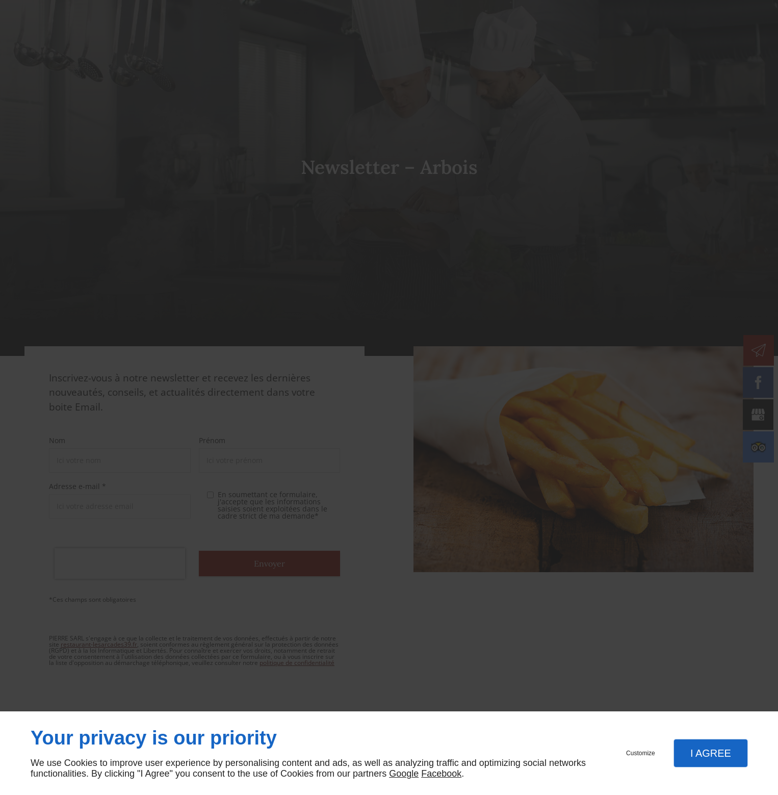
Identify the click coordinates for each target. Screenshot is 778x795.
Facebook (441, 773)
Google (404, 773)
